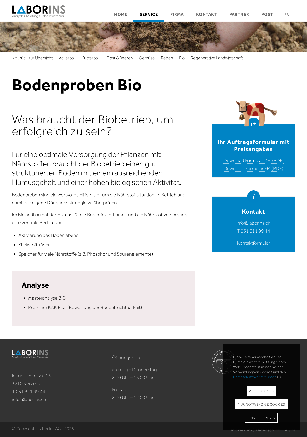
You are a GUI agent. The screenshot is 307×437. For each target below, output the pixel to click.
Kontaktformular (253, 243)
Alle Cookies (261, 391)
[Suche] (287, 10)
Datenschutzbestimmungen (254, 377)
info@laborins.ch (253, 223)
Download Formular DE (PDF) (253, 160)
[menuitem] (120, 10)
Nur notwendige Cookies (261, 404)
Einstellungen (261, 418)
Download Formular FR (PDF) (253, 168)
